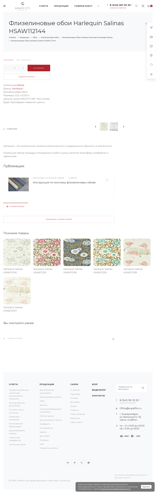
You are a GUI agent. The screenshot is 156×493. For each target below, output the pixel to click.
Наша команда (77, 414)
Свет (42, 444)
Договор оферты (123, 478)
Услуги (13, 384)
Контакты (98, 396)
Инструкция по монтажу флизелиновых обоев (64, 182)
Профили (44, 440)
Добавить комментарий (59, 219)
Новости (74, 410)
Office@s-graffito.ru (131, 408)
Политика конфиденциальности (131, 475)
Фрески (43, 405)
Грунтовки (44, 436)
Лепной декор (47, 416)
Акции (73, 406)
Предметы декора (49, 448)
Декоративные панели (51, 420)
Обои (42, 401)
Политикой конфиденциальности (115, 489)
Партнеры (75, 394)
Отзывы (74, 398)
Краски (43, 432)
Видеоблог (99, 390)
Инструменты (46, 428)
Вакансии (75, 418)
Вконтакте (67, 463)
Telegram (74, 463)
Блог (95, 384)
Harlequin (17, 88)
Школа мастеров (17, 444)
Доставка (75, 402)
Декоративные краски (50, 397)
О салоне (75, 390)
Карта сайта (76, 422)
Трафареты (45, 424)
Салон (74, 384)
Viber (81, 463)
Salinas (20, 85)
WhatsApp (88, 463)
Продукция (47, 384)
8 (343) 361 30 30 (120, 5)
